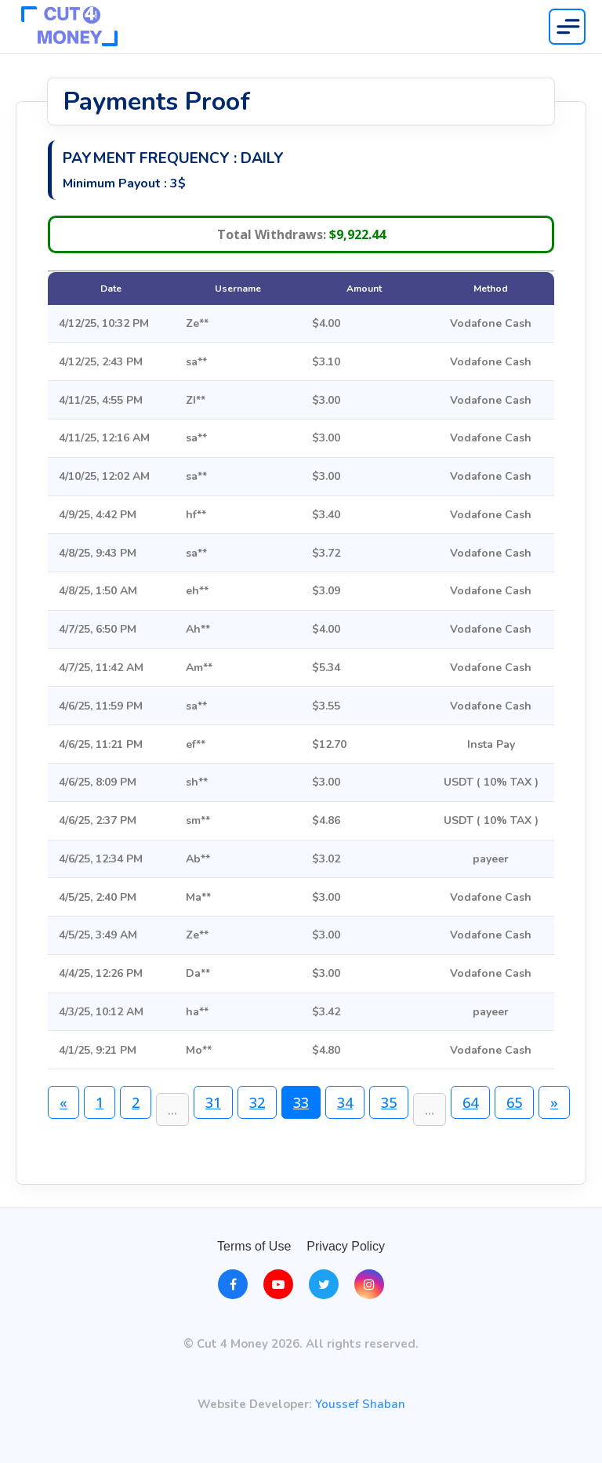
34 (345, 1102)
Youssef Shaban (360, 1404)
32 (257, 1102)
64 (470, 1102)
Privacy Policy (345, 1246)
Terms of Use (254, 1246)
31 (213, 1102)
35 (389, 1102)
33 (301, 1102)
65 (514, 1102)
